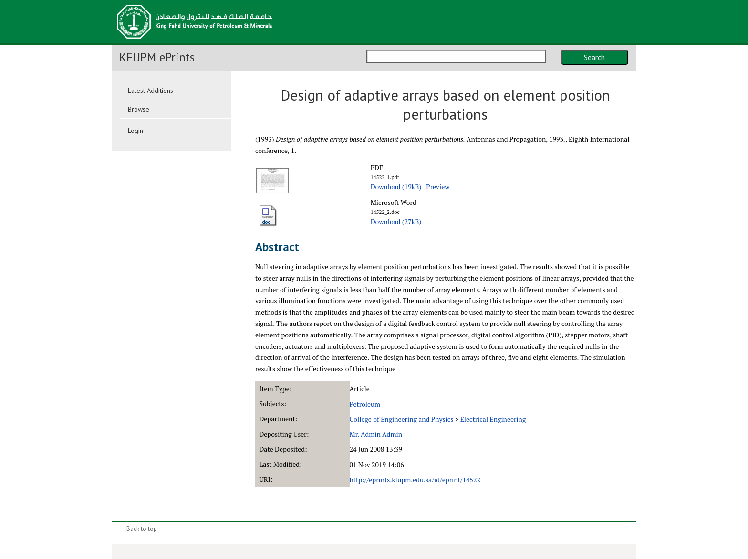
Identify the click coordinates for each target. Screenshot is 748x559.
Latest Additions (150, 90)
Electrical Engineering (493, 419)
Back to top (141, 529)
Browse (138, 109)
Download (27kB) (396, 221)
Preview (437, 186)
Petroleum (365, 403)
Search (594, 57)
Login (135, 130)
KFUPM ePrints (157, 57)
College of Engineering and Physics (402, 419)
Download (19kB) (396, 186)
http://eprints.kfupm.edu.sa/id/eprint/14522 (415, 479)
